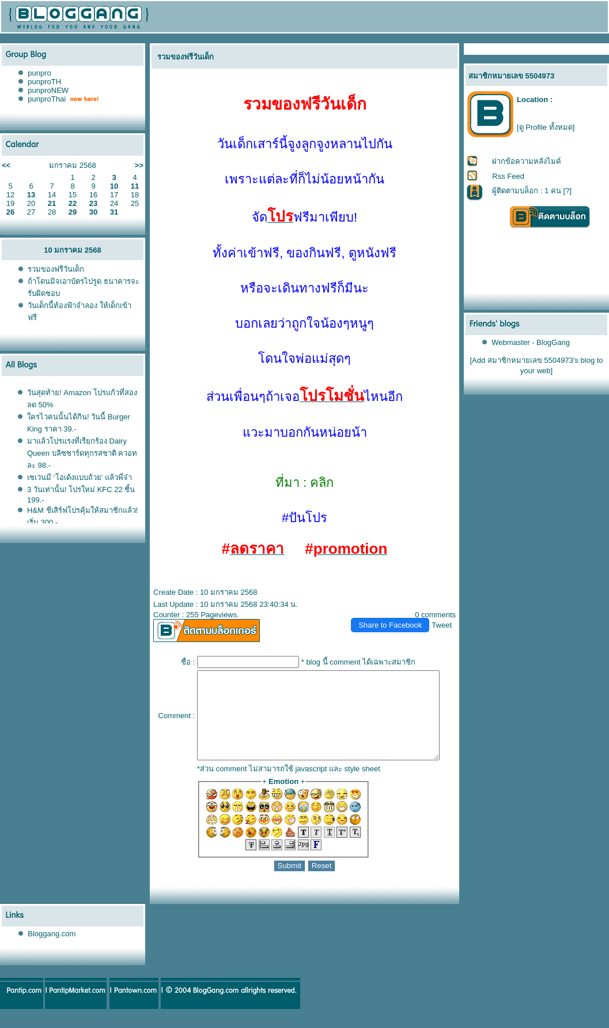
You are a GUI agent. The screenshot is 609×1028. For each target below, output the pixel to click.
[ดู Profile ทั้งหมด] (545, 127)
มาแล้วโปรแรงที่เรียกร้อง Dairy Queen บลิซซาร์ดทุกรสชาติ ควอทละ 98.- (82, 453)
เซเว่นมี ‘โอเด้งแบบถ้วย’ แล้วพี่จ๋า (79, 477)
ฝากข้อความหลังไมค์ (527, 161)
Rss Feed (509, 176)
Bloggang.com (51, 951)
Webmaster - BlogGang (531, 342)
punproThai (47, 99)
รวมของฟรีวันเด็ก (56, 269)
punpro (39, 73)
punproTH (44, 81)
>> (139, 165)
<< (6, 165)
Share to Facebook (395, 625)
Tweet (447, 625)
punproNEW (48, 90)
